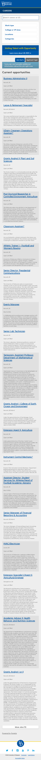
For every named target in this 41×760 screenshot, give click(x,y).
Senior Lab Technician (14, 331)
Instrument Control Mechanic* (18, 457)
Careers (7, 10)
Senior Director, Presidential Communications (16, 271)
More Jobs (20, 727)
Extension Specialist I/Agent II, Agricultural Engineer (17, 576)
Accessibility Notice (20, 758)
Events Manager (11, 304)
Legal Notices (31, 755)
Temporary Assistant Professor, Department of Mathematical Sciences (18, 357)
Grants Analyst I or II (13, 671)
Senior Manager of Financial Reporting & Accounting (17, 514)
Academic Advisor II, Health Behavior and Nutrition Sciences (19, 619)
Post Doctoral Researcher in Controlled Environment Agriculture (20, 195)
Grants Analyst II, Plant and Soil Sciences (18, 159)
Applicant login (32, 60)
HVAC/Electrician (11, 543)
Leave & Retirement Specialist (17, 105)
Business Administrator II (15, 78)
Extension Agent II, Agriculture (17, 430)
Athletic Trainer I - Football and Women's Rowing (18, 246)
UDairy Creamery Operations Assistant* (17, 131)
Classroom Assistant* (13, 226)
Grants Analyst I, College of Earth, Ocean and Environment (20, 405)
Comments (23, 755)
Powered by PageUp (9, 733)
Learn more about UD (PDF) (20, 53)
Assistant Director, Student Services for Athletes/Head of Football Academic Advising (17, 480)
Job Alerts (20, 60)
